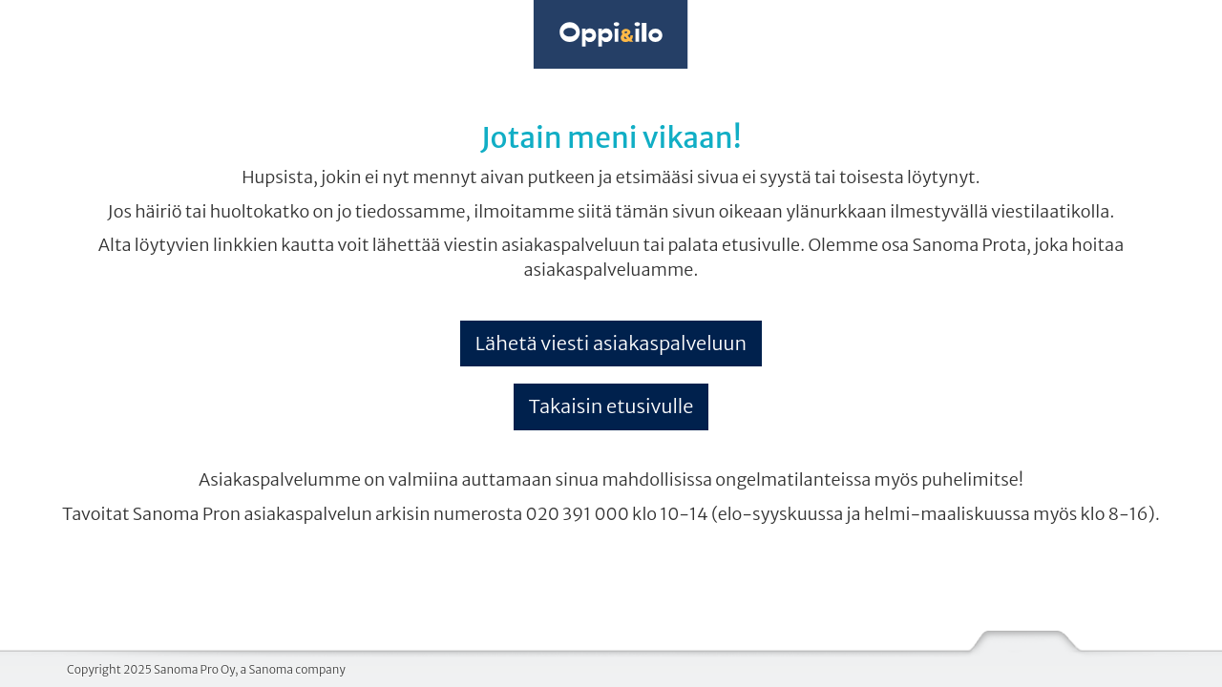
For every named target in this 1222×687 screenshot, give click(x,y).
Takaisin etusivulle (611, 406)
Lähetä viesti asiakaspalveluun (611, 343)
